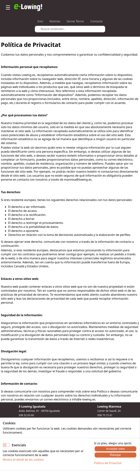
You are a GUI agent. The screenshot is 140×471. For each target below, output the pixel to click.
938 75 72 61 (104, 415)
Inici (40, 21)
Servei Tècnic (75, 21)
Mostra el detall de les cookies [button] (23, 460)
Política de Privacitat (107, 463)
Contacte (96, 21)
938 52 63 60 (26, 415)
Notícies (54, 21)
